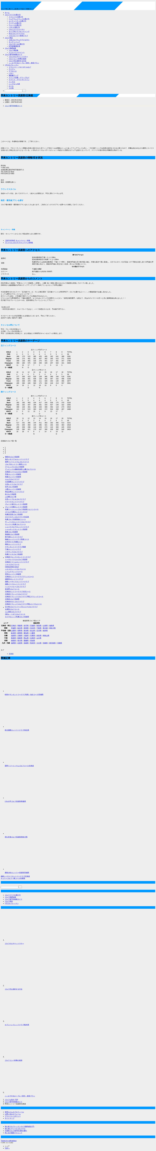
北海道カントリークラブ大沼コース (18, 591)
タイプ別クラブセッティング (19, 31)
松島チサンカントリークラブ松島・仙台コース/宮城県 (24, 694)
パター (11, 73)
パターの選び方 (14, 27)
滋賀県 (13, 635)
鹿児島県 (52, 643)
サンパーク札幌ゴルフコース (15, 524)
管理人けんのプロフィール (14, 1112)
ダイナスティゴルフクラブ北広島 (17, 517)
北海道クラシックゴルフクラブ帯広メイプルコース (23, 604)
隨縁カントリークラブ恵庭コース (17, 539)
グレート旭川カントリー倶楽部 (16, 504)
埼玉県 (32, 628)
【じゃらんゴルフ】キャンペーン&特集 (19, 242)
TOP (11, 1100)
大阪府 (26, 635)
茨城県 (13, 628)
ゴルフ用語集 (13, 50)
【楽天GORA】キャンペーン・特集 (17, 240)
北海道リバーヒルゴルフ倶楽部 (16, 472)
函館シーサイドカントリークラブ (17, 581)
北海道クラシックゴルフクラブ (16, 594)
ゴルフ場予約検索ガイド (13, 54)
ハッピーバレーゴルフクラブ (15, 586)
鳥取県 (13, 638)
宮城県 (32, 625)
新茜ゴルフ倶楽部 (11, 532)
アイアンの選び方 (15, 23)
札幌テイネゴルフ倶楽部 (14, 554)
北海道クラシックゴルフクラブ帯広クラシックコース (24, 596)
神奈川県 (52, 628)
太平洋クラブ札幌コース (14, 542)
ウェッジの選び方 (15, 25)
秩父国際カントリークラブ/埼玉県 (17, 730)
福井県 (45, 630)
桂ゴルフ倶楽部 (10, 494)
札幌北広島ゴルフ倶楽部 (14, 514)
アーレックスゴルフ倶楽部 (14, 467)
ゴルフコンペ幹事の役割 (17, 59)
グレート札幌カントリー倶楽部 (16, 507)
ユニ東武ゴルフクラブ (13, 612)
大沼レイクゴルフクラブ (14, 484)
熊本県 (32, 643)
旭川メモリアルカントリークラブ (17, 459)
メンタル (12, 82)
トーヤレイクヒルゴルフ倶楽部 (16, 559)
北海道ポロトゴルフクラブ (14, 601)
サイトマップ (9, 1118)
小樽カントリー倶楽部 (13, 489)
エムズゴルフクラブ (12, 479)
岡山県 (26, 638)
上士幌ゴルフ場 (10, 497)
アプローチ (13, 71)
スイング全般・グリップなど (19, 77)
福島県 (51, 625)
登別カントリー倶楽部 (13, 574)
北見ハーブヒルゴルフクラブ (15, 499)
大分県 (39, 643)
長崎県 (26, 643)
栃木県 (19, 628)
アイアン (12, 69)
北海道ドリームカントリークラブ (17, 562)
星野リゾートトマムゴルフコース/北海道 (19, 766)
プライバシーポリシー (13, 1116)
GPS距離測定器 (14, 46)
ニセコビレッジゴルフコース (15, 569)
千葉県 (39, 628)
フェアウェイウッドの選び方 (19, 19)
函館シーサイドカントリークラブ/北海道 (15, 876)
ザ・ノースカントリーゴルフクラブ (18, 522)
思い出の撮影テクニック (13, 1133)
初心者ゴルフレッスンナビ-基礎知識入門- (20, 1126)
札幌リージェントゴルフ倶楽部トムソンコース (22, 509)
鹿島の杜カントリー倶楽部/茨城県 (17, 872)
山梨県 (13, 630)
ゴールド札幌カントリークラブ (16, 512)
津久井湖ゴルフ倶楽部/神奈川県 (16, 837)
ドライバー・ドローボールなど (20, 67)
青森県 (19, 625)
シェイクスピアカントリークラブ (17, 527)
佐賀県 (19, 643)
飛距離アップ (13, 75)
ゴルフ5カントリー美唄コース (16, 464)
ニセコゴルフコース (12, 564)
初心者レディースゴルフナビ (15, 1128)
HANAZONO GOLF (12, 567)
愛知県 (26, 633)
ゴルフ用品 (9, 38)
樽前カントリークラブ (13, 544)
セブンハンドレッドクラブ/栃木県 (17, 1025)
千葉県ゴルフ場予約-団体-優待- (16, 1131)
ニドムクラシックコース (14, 571)
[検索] (13, 91)
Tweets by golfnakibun (9, 1141)
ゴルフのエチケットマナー (18, 56)
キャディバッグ (14, 42)
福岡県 (13, 643)
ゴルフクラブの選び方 (13, 15)
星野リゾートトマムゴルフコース (17, 462)
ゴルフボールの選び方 (17, 44)
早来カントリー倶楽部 (13, 474)
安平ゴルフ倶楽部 (11, 487)
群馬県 (26, 628)
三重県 (32, 633)
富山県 (32, 630)
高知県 (32, 640)
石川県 (39, 630)
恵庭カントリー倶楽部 (13, 477)
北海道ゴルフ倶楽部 (12, 599)
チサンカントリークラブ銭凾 (15, 547)
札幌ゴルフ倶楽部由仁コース (15, 519)
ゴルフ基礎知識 (10, 48)
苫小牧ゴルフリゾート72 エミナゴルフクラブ (21, 607)
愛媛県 (26, 640)
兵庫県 (32, 635)
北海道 (13, 625)
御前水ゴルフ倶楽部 (12, 457)
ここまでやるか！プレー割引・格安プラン (24, 63)
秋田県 (39, 625)
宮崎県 (45, 643)
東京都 (45, 628)
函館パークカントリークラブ (15, 584)
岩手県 (26, 625)
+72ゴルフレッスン (12, 65)
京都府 (19, 635)
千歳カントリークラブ (13, 549)
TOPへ (7, 1148)
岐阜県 (13, 633)
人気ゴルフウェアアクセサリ (19, 40)
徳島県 (13, 640)
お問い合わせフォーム (13, 1114)
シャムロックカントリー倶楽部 (16, 529)
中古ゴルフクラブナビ (17, 33)
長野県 (19, 630)
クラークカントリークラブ (14, 502)
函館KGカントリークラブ (14, 579)
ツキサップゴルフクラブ (14, 552)
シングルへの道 (14, 84)
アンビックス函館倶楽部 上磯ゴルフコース (20, 469)
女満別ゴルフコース (12, 609)
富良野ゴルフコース (12, 589)
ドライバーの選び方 (16, 17)
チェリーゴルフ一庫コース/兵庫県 (13, 878)
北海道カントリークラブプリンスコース (19, 576)
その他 (11, 88)
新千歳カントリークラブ (14, 537)
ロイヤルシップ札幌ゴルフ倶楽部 (17, 617)
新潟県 (26, 630)
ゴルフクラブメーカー (17, 29)
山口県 (39, 638)
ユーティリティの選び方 (17, 21)
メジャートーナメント (17, 52)
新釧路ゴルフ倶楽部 (12, 534)
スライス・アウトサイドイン (19, 80)
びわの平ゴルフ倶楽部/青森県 (15, 801)
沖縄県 (59, 643)
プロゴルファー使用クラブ (18, 36)
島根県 (19, 638)
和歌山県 (46, 635)
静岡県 (19, 633)
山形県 (45, 625)
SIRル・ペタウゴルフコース (15, 614)
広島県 (32, 638)
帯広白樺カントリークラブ (14, 492)
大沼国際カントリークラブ (14, 482)
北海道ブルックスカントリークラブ (18, 557)
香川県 (19, 640)
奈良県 (39, 635)
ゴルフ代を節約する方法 (17, 61)
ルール (11, 86)
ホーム (7, 12)
